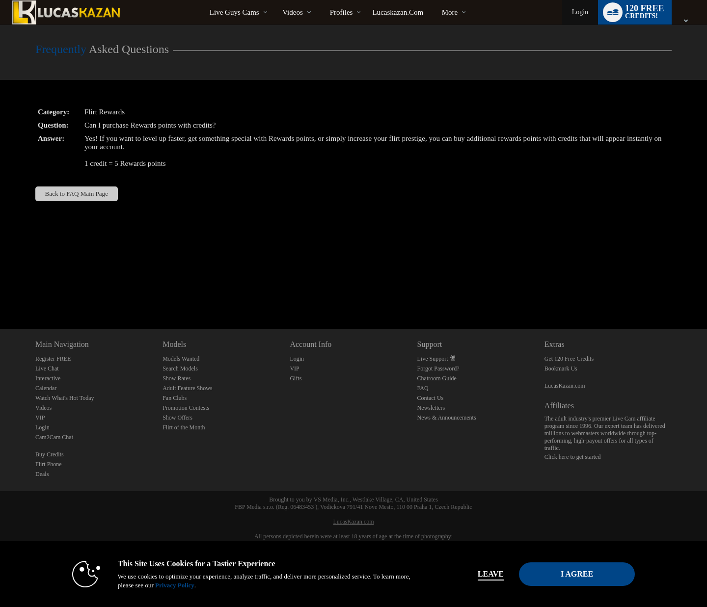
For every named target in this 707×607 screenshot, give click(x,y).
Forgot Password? (438, 368)
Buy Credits (49, 454)
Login (580, 12)
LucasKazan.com (564, 385)
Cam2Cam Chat (54, 437)
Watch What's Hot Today (64, 398)
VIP (40, 417)
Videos (292, 12)
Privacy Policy (174, 585)
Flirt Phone (48, 464)
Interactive (47, 378)
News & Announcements (446, 417)
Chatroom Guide (437, 378)
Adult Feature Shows (187, 388)
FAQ (423, 388)
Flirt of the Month (184, 427)
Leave (491, 574)
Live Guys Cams (234, 12)
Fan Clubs (175, 398)
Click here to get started (572, 456)
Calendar (45, 388)
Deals (42, 474)
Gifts (295, 378)
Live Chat (47, 368)
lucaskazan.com (397, 12)
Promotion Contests (186, 407)
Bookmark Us (560, 368)
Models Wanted (181, 358)
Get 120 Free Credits (569, 358)
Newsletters (431, 407)
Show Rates (176, 378)
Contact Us (430, 398)
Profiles (341, 12)
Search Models (180, 368)
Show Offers (177, 417)
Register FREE (53, 358)
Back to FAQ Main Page (76, 193)
